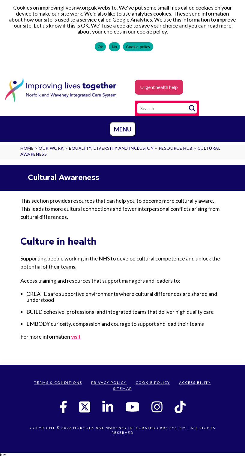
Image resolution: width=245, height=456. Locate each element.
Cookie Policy (153, 382)
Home (27, 148)
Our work (51, 148)
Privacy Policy (109, 382)
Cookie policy (138, 47)
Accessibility (195, 382)
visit (76, 336)
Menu (122, 129)
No (114, 47)
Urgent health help (159, 87)
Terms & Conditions (58, 382)
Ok (100, 47)
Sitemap (122, 388)
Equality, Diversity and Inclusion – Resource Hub (131, 148)
